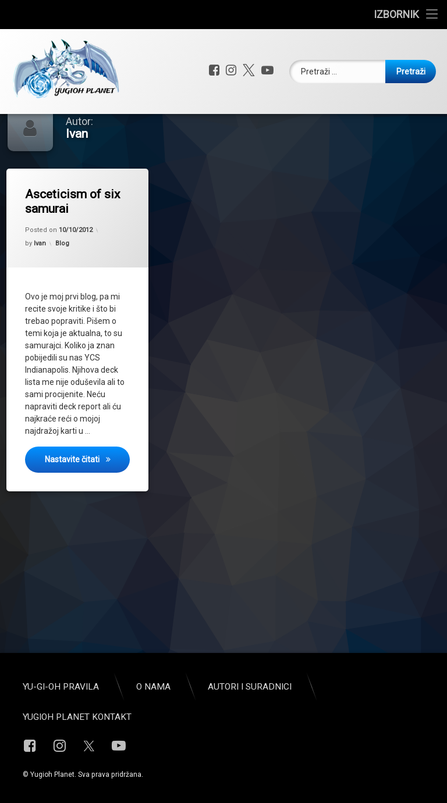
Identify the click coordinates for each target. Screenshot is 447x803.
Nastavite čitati (87, 488)
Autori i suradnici (250, 686)
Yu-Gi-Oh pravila (61, 686)
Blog (62, 273)
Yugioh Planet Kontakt (77, 717)
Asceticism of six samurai (72, 231)
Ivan (40, 273)
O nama (153, 686)
